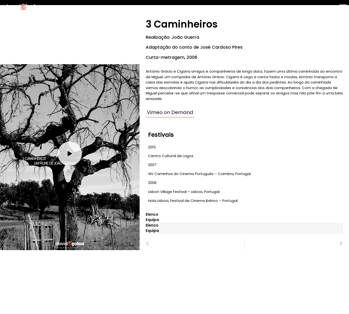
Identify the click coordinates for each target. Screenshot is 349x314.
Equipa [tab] (152, 219)
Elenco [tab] (152, 214)
